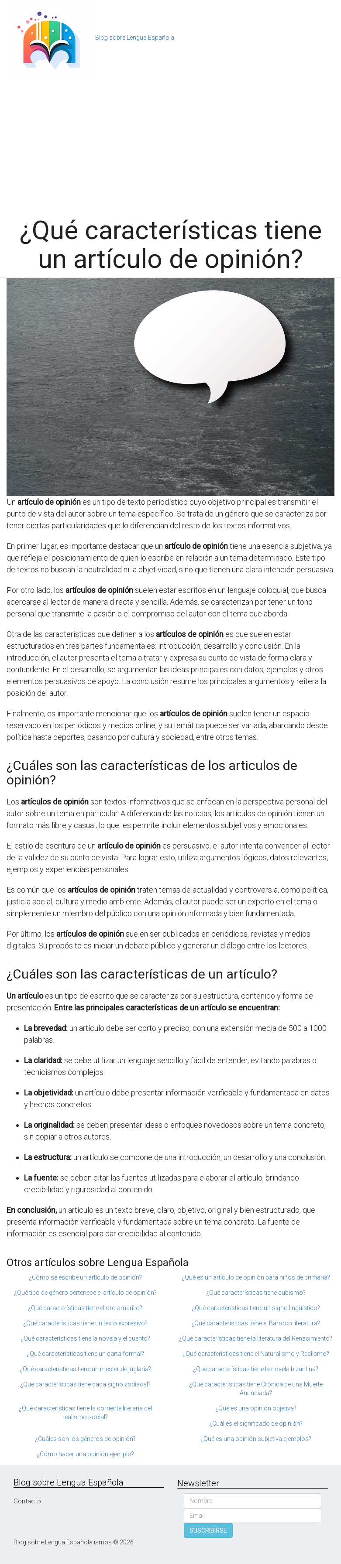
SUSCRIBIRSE (208, 1530)
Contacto (27, 1501)
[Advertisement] (170, 142)
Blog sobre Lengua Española (134, 37)
